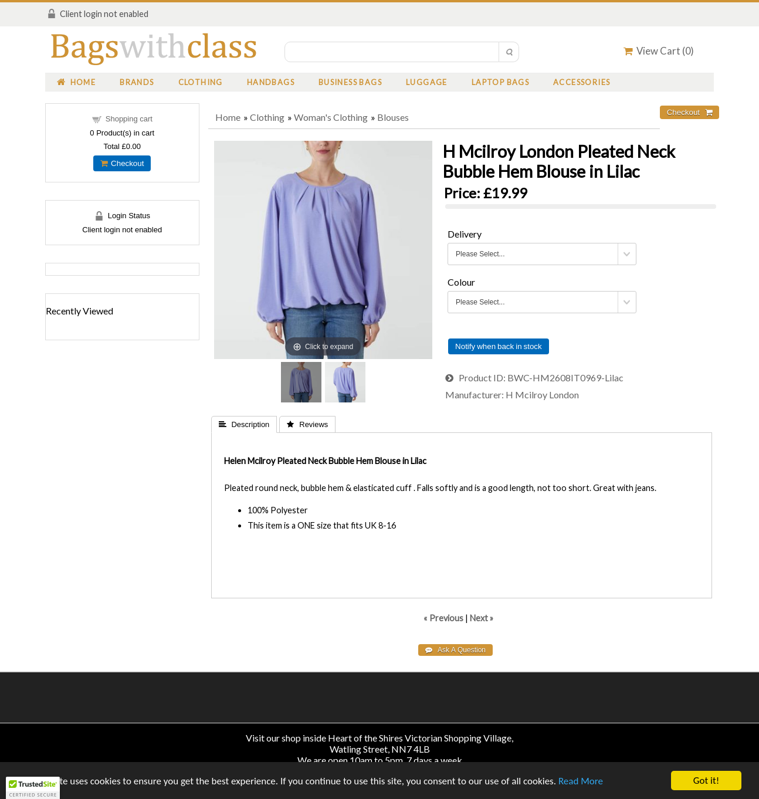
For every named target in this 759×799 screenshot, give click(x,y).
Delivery (465, 233)
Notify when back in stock (498, 346)
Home (76, 82)
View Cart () (659, 51)
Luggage (427, 82)
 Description (244, 424)
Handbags (270, 82)
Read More (580, 782)
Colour (461, 281)
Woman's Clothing (331, 117)
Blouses (393, 117)
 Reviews (307, 424)
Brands (137, 82)
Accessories (581, 82)
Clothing (200, 82)
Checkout (122, 163)
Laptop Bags (500, 82)
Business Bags (350, 82)
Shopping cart (129, 118)
